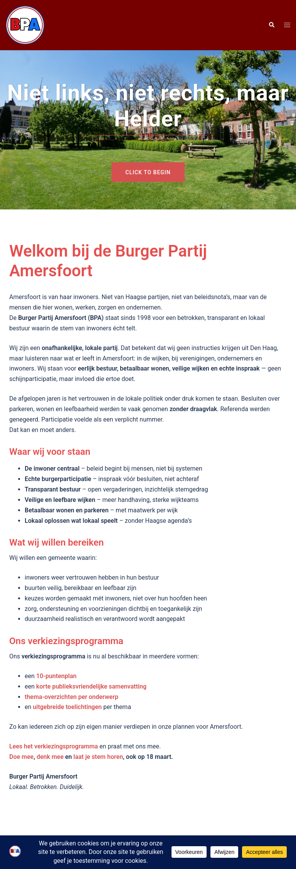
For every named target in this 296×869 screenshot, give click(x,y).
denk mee (50, 756)
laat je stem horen (98, 756)
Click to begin (147, 172)
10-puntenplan (56, 676)
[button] (271, 25)
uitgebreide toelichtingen (67, 707)
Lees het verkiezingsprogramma (53, 746)
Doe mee (21, 756)
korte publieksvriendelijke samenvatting (91, 686)
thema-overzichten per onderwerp (71, 697)
